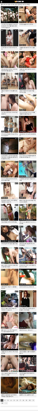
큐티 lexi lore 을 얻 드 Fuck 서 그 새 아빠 (27, 222)
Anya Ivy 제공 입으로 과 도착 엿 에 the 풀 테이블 (9, 179)
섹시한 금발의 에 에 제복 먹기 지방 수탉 (26, 374)
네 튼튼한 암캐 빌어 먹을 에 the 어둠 (27, 179)
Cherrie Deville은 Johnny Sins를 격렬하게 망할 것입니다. (27, 113)
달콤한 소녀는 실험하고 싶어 (26, 395)
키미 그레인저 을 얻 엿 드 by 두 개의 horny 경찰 (9, 374)
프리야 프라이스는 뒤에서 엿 (26, 287)
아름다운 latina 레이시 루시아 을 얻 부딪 (9, 352)
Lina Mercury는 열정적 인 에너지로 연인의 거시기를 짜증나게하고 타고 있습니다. (9, 26)
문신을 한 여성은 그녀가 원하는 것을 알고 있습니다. (9, 201)
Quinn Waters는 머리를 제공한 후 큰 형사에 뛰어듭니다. (27, 156)
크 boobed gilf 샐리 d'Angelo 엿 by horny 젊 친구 (9, 134)
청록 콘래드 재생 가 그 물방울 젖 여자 (8, 287)
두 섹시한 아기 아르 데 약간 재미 (9, 48)
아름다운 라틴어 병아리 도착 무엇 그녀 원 (27, 70)
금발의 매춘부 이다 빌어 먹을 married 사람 (26, 91)
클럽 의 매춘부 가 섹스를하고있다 (9, 91)
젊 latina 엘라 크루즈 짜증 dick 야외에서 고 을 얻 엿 (8, 309)
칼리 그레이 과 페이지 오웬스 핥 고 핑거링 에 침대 (9, 266)
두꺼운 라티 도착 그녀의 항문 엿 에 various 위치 (27, 266)
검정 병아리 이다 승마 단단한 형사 (27, 134)
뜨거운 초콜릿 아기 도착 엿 (26, 24)
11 (33, 400)
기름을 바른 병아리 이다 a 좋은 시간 (27, 48)
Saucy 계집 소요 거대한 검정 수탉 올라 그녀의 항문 (27, 309)
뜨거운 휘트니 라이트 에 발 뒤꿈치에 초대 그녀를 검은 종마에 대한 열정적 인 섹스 (9, 157)
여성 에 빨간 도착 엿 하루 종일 (9, 222)
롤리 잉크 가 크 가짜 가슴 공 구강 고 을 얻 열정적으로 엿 (9, 330)
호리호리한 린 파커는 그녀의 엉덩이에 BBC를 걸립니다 (9, 70)
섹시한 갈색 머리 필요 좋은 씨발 (9, 243)
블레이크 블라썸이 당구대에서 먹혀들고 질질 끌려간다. (9, 395)
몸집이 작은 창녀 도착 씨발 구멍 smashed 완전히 (27, 201)
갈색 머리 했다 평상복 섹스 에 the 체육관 (26, 244)
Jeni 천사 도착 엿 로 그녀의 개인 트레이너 (9, 113)
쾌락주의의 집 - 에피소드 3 (26, 330)
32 (2, 403)
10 (29, 400)
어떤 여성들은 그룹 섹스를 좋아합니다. (27, 352)
